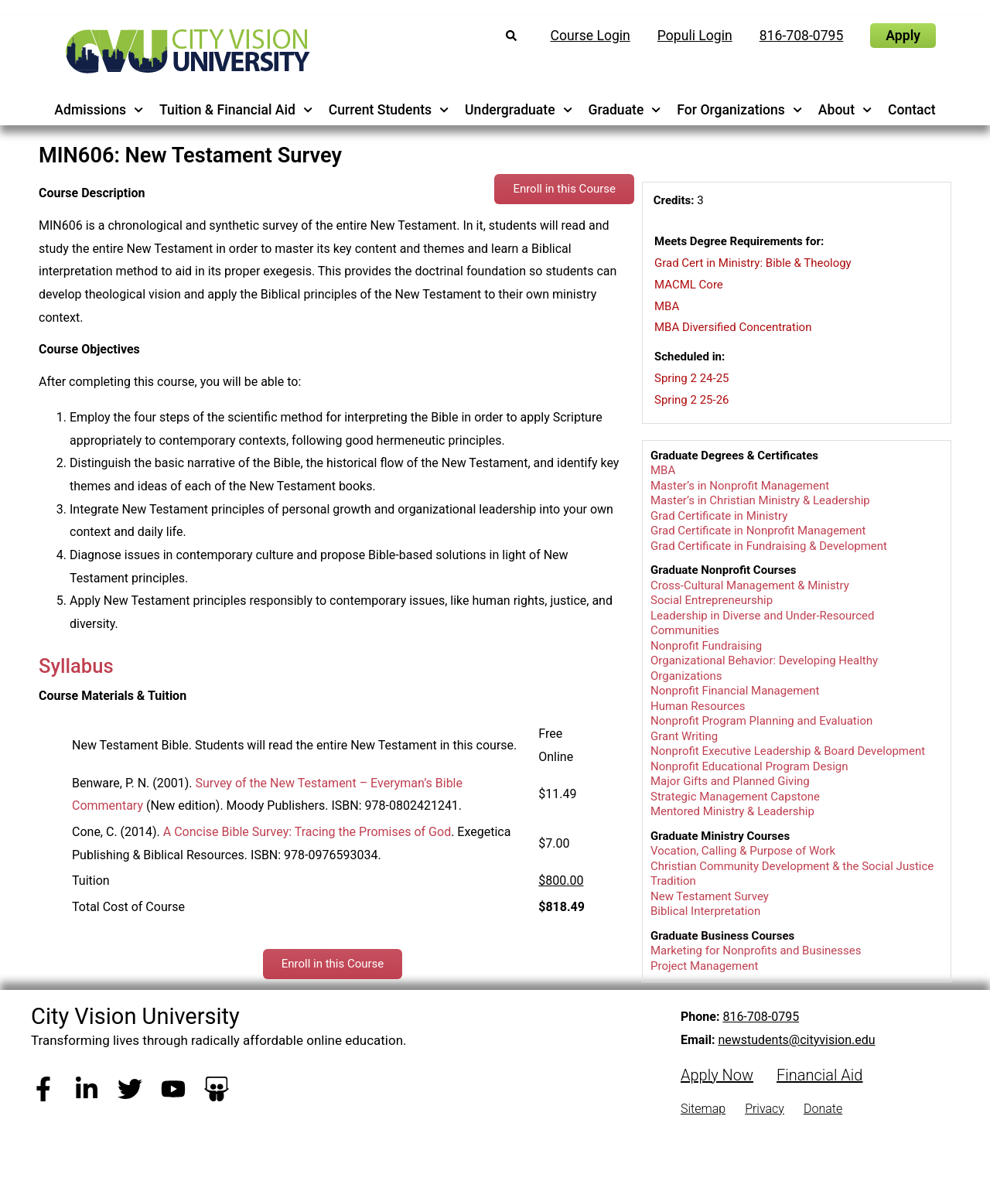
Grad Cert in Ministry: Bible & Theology (752, 263)
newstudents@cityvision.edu (796, 1039)
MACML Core (688, 285)
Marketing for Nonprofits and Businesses (755, 950)
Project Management (704, 966)
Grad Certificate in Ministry (718, 516)
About (845, 109)
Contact (912, 110)
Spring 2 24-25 (691, 378)
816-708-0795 (760, 1016)
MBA (666, 306)
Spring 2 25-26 (691, 400)
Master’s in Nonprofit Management (739, 486)
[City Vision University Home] (185, 51)
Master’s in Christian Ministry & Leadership (760, 500)
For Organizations (739, 109)
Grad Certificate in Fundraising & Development (768, 546)
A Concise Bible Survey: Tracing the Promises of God (307, 831)
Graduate (625, 109)
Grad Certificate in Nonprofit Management (757, 531)
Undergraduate (518, 109)
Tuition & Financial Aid (235, 109)
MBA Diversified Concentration (732, 327)
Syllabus (76, 666)
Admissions (98, 109)
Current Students (389, 109)
